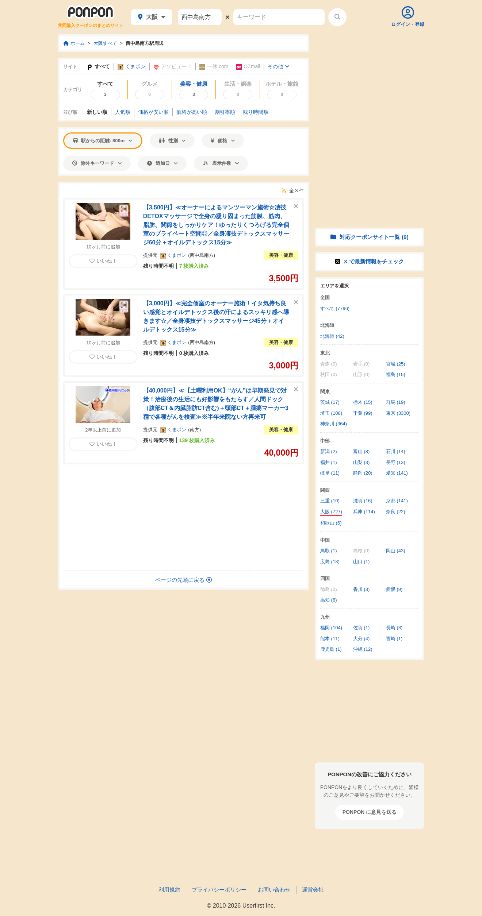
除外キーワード (97, 163)
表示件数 (221, 163)
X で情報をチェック (369, 261)
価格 (223, 140)
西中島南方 (202, 255)
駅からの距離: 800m (102, 140)
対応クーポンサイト (369, 237)
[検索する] (337, 17)
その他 (278, 66)
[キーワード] (279, 17)
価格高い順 (191, 112)
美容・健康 (281, 255)
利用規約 (169, 889)
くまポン (132, 66)
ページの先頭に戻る (183, 580)
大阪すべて (105, 43)
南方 (194, 429)
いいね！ (103, 261)
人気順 (122, 112)
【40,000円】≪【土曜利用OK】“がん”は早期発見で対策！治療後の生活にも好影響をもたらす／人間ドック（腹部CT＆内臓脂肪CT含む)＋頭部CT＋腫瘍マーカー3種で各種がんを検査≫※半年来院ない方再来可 (215, 403)
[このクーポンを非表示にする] (296, 206)
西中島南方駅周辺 (145, 43)
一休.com (213, 66)
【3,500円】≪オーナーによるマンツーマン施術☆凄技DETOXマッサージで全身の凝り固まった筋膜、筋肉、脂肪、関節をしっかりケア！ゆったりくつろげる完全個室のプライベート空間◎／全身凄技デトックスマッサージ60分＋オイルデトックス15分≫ (216, 225)
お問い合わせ (274, 889)
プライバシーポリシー (219, 889)
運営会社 (313, 889)
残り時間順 (255, 112)
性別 (172, 140)
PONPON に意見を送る (370, 812)
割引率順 (225, 112)
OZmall (248, 66)
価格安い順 (153, 112)
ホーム (74, 43)
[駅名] (200, 17)
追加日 (162, 163)
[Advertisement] (183, 517)
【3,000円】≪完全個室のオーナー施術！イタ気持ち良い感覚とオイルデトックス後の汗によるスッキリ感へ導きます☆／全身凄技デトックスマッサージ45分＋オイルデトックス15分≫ (216, 316)
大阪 (151, 17)
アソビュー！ (172, 66)
